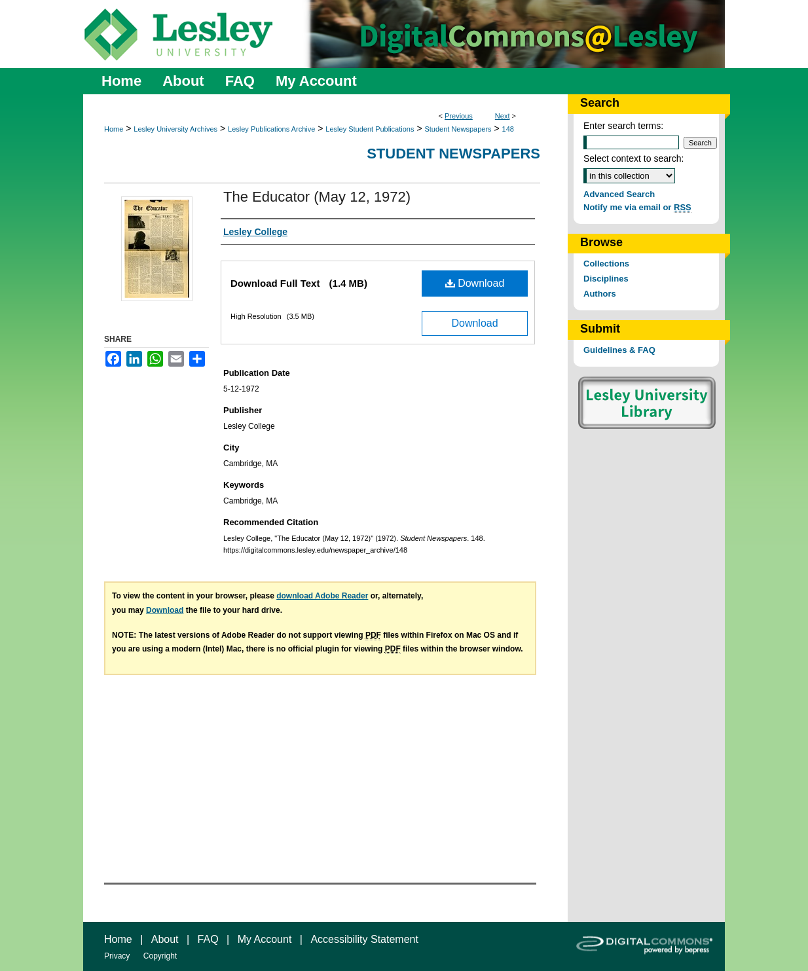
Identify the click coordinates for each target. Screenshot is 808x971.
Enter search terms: (623, 125)
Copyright (160, 956)
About (165, 939)
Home (113, 129)
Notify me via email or (637, 207)
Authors (599, 294)
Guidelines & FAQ (619, 350)
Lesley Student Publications (369, 129)
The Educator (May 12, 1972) (317, 197)
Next (502, 116)
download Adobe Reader (322, 595)
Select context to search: (633, 158)
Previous (459, 116)
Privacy (117, 956)
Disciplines (606, 279)
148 (508, 129)
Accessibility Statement (364, 939)
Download (475, 283)
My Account (265, 939)
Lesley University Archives (175, 129)
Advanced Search (619, 194)
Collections (606, 263)
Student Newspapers (457, 129)
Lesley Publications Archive (271, 129)
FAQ (208, 939)
